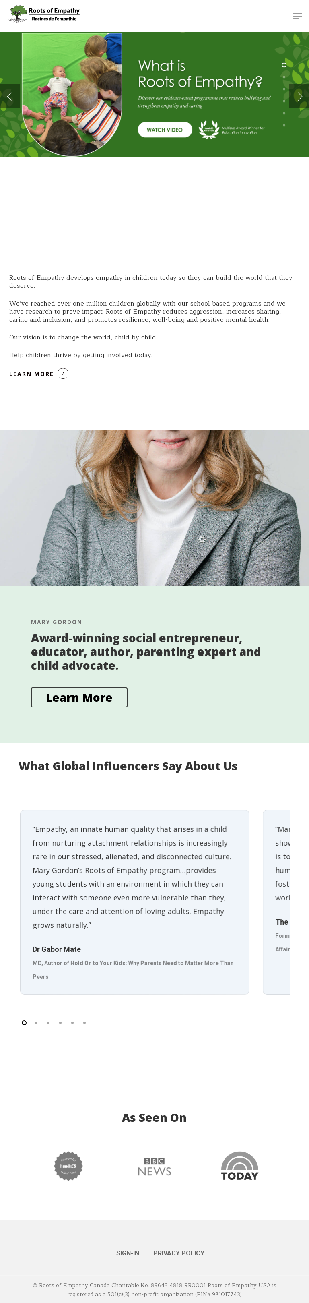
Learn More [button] (31, 374)
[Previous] (10, 96)
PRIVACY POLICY (178, 1253)
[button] (297, 16)
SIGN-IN (127, 1253)
